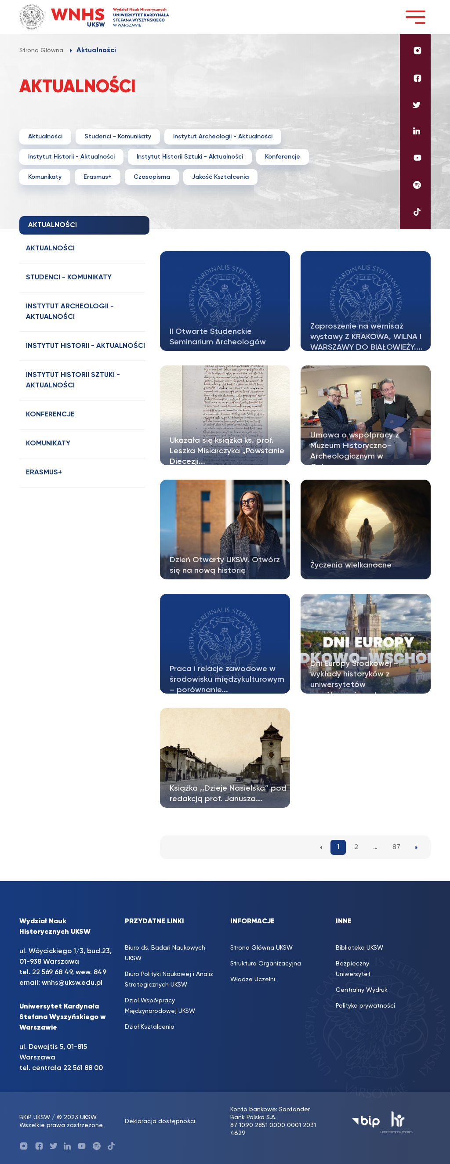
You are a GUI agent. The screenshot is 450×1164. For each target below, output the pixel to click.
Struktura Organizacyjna (265, 964)
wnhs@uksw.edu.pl (72, 983)
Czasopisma (152, 177)
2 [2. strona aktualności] (356, 847)
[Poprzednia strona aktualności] (321, 847)
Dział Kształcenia (149, 1027)
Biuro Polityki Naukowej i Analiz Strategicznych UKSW (169, 979)
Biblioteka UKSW (359, 948)
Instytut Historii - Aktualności (71, 157)
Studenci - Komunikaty (117, 137)
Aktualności (45, 137)
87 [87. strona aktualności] (396, 847)
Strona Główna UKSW (261, 948)
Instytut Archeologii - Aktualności (222, 137)
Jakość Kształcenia (220, 177)
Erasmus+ (97, 177)
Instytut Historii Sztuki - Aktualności (190, 157)
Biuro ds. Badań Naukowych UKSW (165, 953)
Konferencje (282, 157)
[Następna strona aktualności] (416, 847)
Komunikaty (45, 177)
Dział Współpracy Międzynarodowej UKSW (160, 1006)
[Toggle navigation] (415, 17)
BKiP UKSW (34, 1117)
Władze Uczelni (252, 979)
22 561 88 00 (83, 1068)
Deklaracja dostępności (160, 1121)
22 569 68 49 (52, 972)
